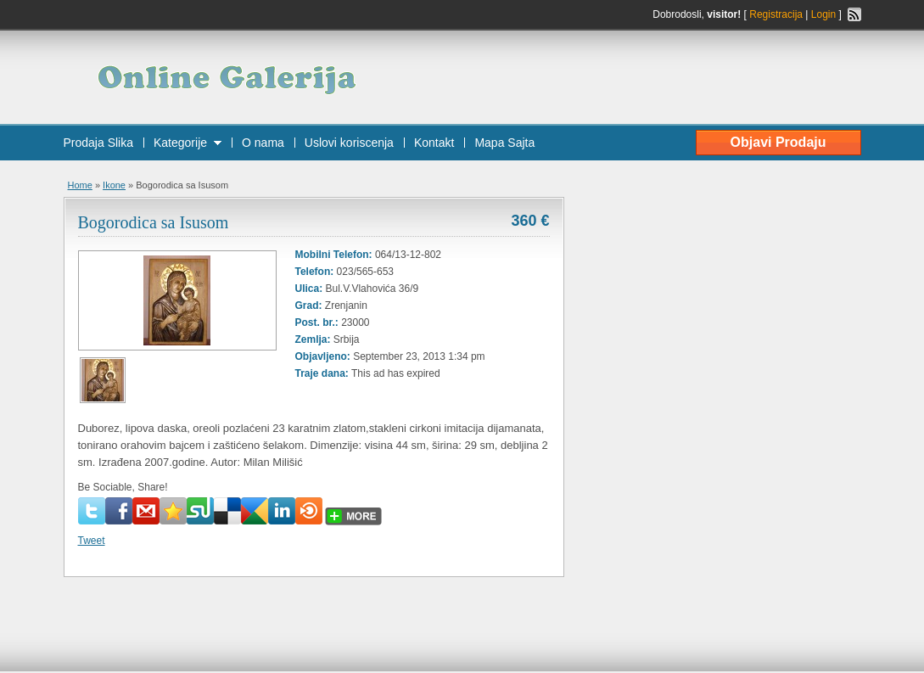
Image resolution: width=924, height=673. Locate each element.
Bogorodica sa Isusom (153, 222)
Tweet (91, 541)
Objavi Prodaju (778, 142)
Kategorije (180, 142)
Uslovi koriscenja (349, 142)
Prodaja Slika (99, 142)
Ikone (114, 185)
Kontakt (434, 142)
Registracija (776, 14)
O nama (263, 142)
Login (823, 14)
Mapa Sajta (504, 142)
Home (80, 185)
